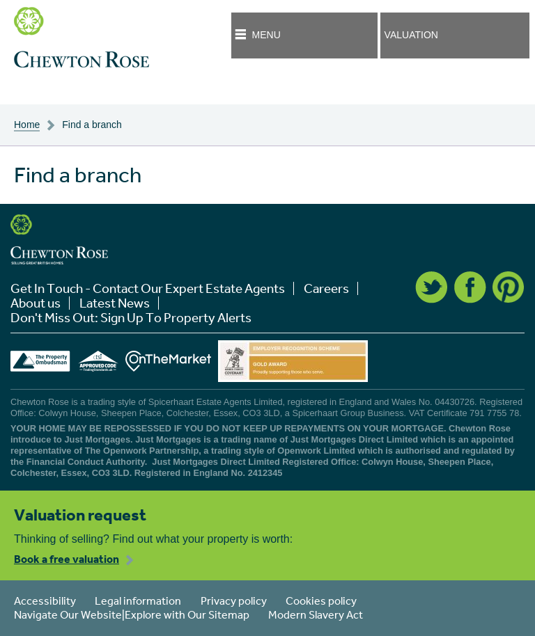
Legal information (138, 600)
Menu (266, 34)
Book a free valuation (66, 559)
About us (35, 303)
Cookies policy (321, 600)
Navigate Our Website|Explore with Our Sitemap (131, 614)
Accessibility (45, 600)
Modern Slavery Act (315, 614)
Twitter (431, 287)
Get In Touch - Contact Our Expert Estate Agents (147, 288)
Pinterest (509, 287)
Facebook (470, 287)
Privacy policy (234, 600)
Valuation (411, 34)
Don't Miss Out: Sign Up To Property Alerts (130, 317)
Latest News (114, 303)
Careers (326, 288)
